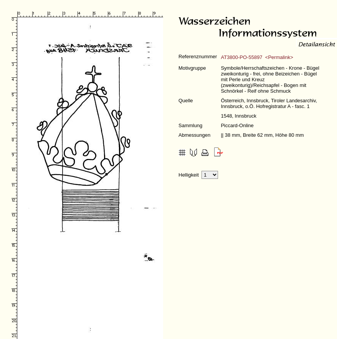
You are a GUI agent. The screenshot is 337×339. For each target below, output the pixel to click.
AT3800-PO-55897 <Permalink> (257, 57)
